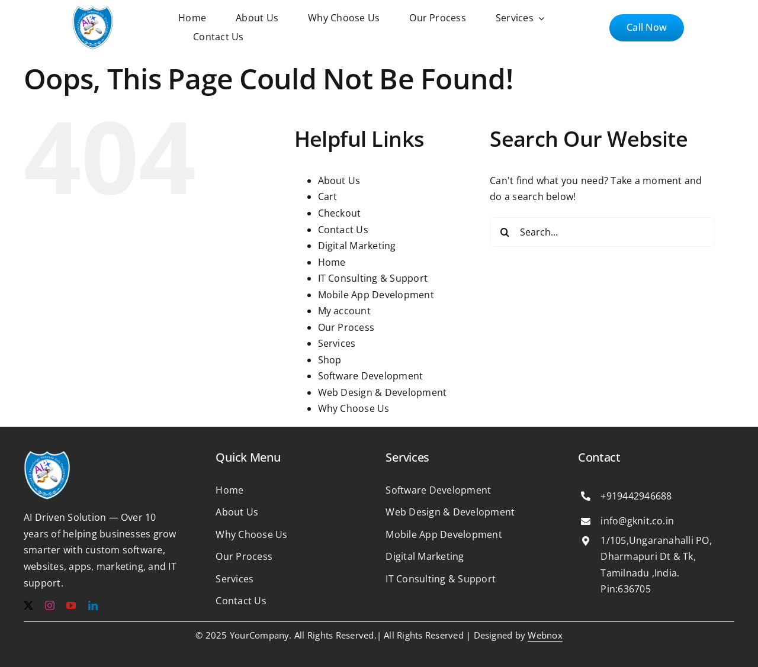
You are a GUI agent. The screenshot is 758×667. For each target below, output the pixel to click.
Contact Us (343, 229)
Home (332, 262)
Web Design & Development (382, 392)
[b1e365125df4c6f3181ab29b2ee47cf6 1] (93, 10)
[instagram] (49, 605)
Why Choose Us (354, 408)
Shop (330, 359)
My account (344, 310)
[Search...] (602, 232)
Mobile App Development (376, 294)
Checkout (339, 213)
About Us (339, 180)
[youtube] (71, 605)
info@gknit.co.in (637, 520)
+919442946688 (636, 495)
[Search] (504, 232)
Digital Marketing (357, 245)
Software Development (370, 375)
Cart (328, 196)
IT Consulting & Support (373, 278)
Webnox (545, 635)
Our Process (346, 327)
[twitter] (28, 605)
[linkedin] (93, 605)
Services (337, 343)
